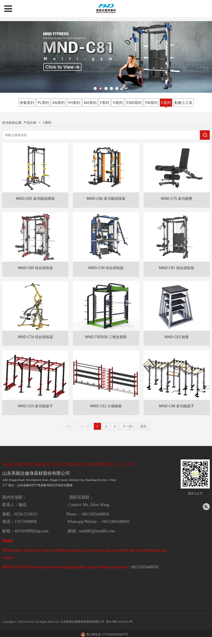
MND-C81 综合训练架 (176, 267)
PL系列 (43, 102)
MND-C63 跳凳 (176, 336)
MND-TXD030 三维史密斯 (106, 336)
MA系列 (90, 102)
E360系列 (134, 102)
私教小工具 (183, 102)
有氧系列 (27, 102)
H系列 (118, 102)
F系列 (104, 102)
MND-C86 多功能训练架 (106, 198)
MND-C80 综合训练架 (35, 267)
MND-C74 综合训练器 (35, 336)
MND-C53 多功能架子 (35, 405)
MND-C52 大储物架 (106, 405)
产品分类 (30, 122)
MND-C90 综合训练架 (106, 267)
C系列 (166, 102)
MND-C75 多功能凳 (177, 198)
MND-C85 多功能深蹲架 (35, 198)
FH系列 (74, 102)
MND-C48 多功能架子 (176, 405)
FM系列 (151, 102)
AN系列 (59, 102)
